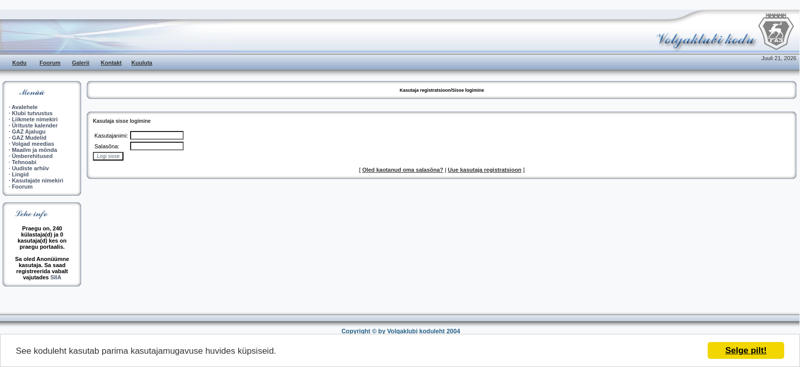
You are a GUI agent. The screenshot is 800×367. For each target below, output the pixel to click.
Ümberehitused (32, 156)
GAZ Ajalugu (28, 131)
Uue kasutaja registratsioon (484, 170)
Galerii (80, 63)
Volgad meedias (33, 144)
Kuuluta (142, 63)
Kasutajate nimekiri (37, 180)
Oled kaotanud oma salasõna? (402, 170)
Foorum (50, 63)
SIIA (56, 277)
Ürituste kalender (35, 125)
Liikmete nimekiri (35, 119)
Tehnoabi (24, 162)
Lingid (20, 174)
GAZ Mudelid (29, 138)
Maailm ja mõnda (34, 150)
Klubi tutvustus (32, 113)
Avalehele (25, 107)
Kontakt (111, 63)
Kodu (19, 63)
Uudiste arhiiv (30, 168)
